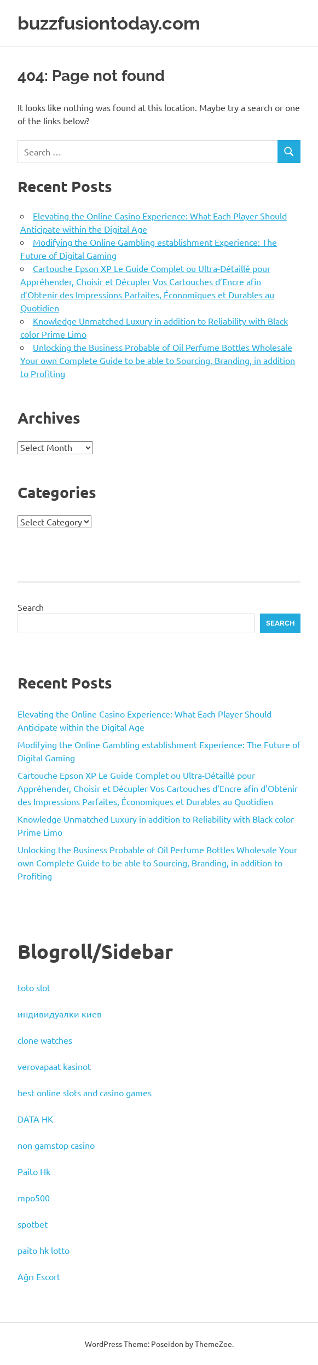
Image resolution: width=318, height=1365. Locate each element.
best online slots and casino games (85, 1092)
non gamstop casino (56, 1145)
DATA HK (35, 1118)
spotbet (33, 1223)
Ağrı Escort (39, 1276)
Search (31, 606)
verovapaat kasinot (54, 1066)
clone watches (45, 1039)
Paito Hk (34, 1171)
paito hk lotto (44, 1250)
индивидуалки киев (60, 1013)
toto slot (34, 987)
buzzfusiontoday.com (115, 22)
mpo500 (34, 1197)
